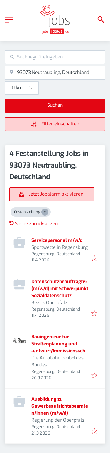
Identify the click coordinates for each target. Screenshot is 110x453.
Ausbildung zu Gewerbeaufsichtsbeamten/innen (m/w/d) (59, 406)
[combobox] (55, 57)
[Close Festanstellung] (44, 212)
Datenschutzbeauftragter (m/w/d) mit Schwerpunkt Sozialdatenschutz (59, 288)
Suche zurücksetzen (33, 224)
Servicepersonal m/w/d (56, 240)
